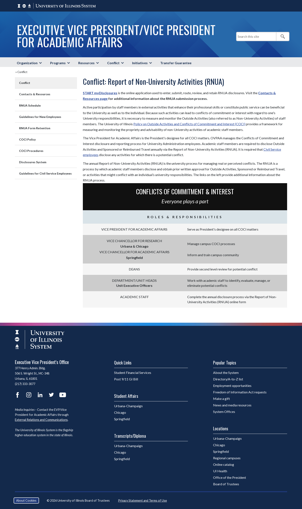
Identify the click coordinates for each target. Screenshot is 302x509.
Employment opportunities (232, 386)
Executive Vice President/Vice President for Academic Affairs (116, 36)
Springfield (132, 419)
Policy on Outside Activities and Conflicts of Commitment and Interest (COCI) (189, 124)
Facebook (17, 395)
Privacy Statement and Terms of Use (142, 500)
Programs (58, 63)
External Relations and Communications (41, 420)
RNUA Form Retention (34, 128)
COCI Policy (27, 139)
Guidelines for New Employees (40, 117)
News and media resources (232, 405)
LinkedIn (40, 395)
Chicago (131, 412)
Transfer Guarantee (175, 63)
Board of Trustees (226, 484)
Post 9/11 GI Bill (126, 379)
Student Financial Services (132, 373)
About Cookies (26, 500)
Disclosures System (32, 162)
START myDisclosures (100, 93)
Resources (86, 63)
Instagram (29, 395)
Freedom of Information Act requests (240, 392)
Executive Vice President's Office (42, 362)
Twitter (51, 395)
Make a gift (221, 399)
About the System (226, 373)
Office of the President (229, 477)
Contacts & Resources (34, 94)
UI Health (220, 471)
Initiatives (140, 63)
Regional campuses (227, 458)
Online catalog (223, 464)
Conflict (113, 63)
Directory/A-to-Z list (228, 379)
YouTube (63, 395)
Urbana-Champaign (139, 406)
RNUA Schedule (30, 105)
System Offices (224, 412)
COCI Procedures (31, 151)
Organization (27, 63)
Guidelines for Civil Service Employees (45, 173)
